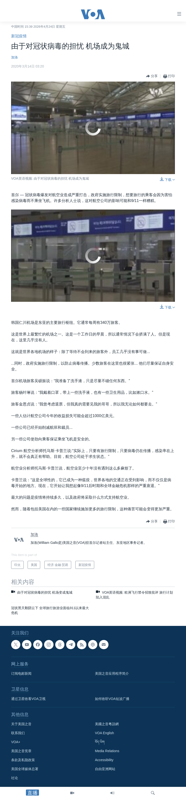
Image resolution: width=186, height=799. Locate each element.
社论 (14, 778)
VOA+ (15, 742)
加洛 (14, 57)
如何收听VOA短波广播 (112, 699)
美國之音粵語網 (107, 724)
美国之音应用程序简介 (112, 673)
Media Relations (107, 751)
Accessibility (104, 760)
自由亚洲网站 (105, 769)
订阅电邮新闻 (21, 673)
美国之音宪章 (21, 751)
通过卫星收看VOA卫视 (28, 699)
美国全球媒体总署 (24, 769)
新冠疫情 (19, 36)
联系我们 (18, 733)
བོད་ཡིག (100, 742)
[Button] (152, 76)
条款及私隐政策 (23, 760)
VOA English (104, 733)
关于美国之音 (21, 724)
